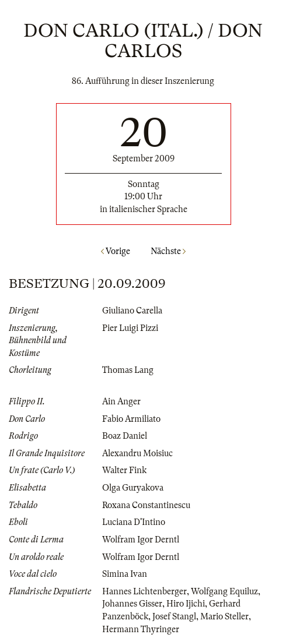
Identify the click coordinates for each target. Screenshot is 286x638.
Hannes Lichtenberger (144, 591)
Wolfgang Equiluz (224, 591)
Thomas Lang (128, 370)
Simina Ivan (124, 574)
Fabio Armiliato (131, 419)
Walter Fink (124, 470)
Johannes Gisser (132, 603)
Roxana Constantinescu (146, 505)
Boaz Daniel (124, 435)
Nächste (168, 251)
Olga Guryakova (132, 487)
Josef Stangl (174, 616)
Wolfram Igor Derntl (140, 539)
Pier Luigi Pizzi (130, 328)
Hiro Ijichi (185, 603)
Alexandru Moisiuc (137, 453)
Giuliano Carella (132, 310)
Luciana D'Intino (133, 522)
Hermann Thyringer (140, 629)
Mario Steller (224, 616)
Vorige (115, 251)
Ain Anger (121, 401)
